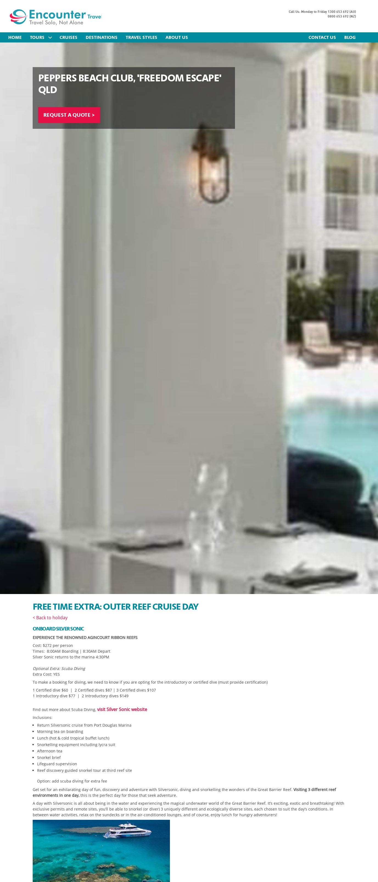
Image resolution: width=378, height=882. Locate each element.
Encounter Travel (58, 16)
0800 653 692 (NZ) (342, 16)
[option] (189, 318)
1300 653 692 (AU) (342, 12)
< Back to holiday (50, 618)
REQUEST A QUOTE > (71, 115)
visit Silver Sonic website (122, 709)
